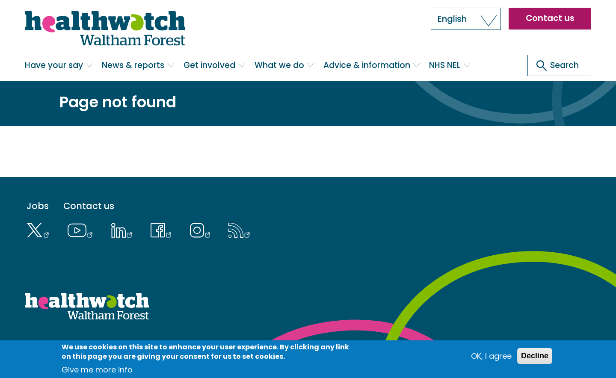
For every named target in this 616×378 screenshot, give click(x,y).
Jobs (38, 206)
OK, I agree (491, 359)
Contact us (550, 18)
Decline (534, 358)
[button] (466, 19)
